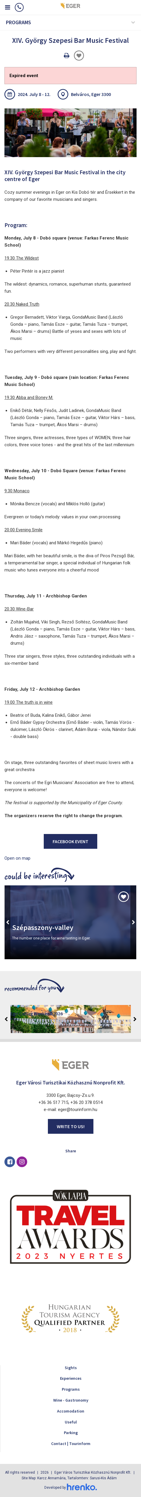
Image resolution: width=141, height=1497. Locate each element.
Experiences (71, 1378)
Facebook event (70, 841)
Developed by (70, 1487)
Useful (71, 1422)
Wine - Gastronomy (70, 1400)
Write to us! (71, 1126)
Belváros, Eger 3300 (91, 94)
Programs (71, 1389)
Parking (71, 1432)
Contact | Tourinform (70, 1443)
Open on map (17, 858)
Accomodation (70, 1411)
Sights (71, 1367)
